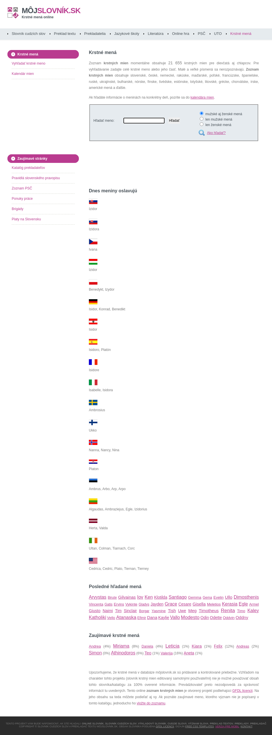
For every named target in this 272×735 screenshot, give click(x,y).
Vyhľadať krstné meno (28, 63)
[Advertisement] (156, 165)
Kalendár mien (23, 74)
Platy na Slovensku (26, 219)
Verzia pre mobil (227, 726)
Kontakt (246, 726)
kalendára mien (202, 97)
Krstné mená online (37, 17)
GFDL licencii (242, 691)
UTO (218, 33)
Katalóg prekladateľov (28, 168)
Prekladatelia (95, 33)
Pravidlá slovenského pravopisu (36, 178)
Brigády (17, 209)
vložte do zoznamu (151, 703)
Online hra (180, 33)
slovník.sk (51, 10)
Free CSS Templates (199, 726)
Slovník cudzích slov (28, 33)
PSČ (201, 33)
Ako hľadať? (216, 133)
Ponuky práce (22, 199)
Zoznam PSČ (22, 188)
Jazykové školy (126, 33)
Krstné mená (240, 33)
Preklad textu (65, 33)
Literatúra (155, 33)
